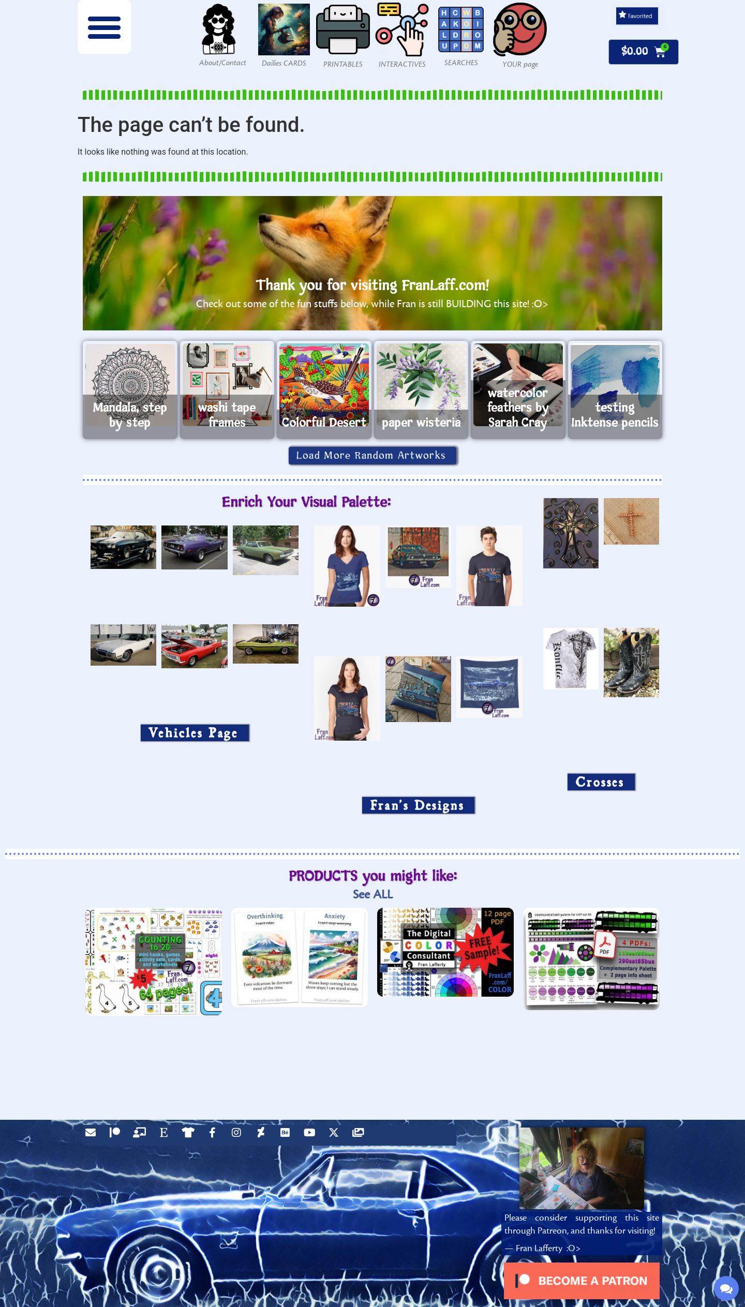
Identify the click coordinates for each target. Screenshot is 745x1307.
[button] (104, 27)
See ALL (373, 895)
